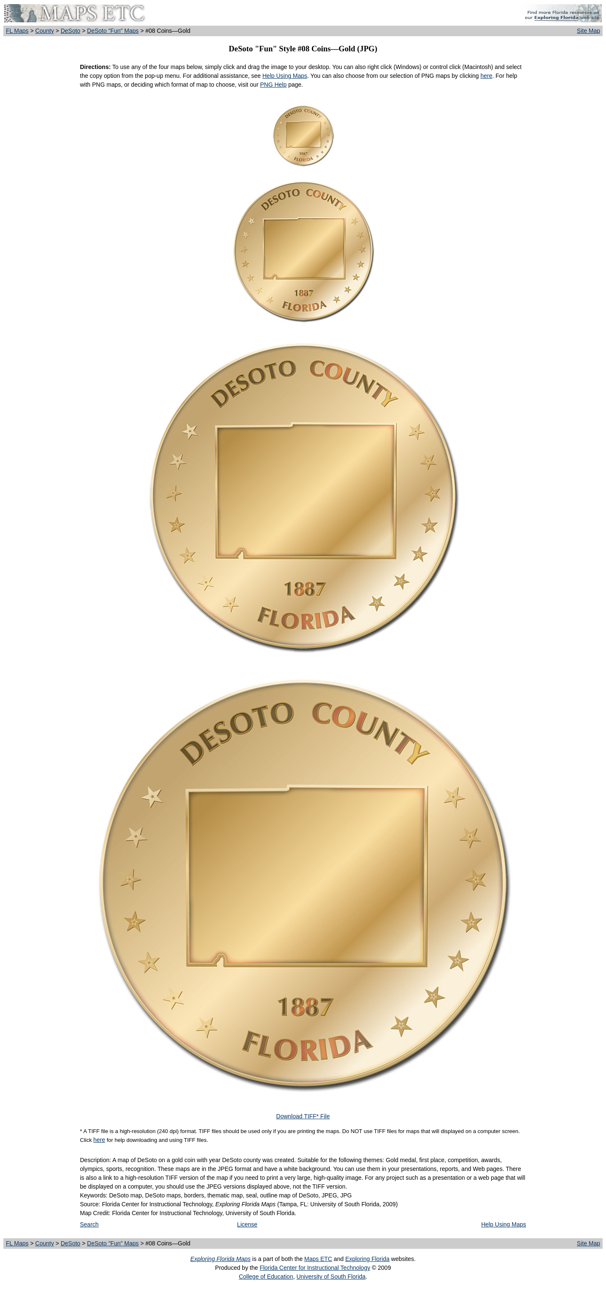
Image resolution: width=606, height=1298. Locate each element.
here (486, 75)
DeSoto (70, 30)
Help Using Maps (284, 75)
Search (89, 1224)
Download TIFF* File (303, 1116)
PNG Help (273, 84)
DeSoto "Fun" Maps (113, 30)
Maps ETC (318, 1259)
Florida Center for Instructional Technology (315, 1267)
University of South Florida (330, 1276)
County (44, 30)
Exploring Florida (367, 1259)
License (247, 1224)
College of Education (266, 1276)
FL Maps (17, 30)
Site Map (588, 30)
